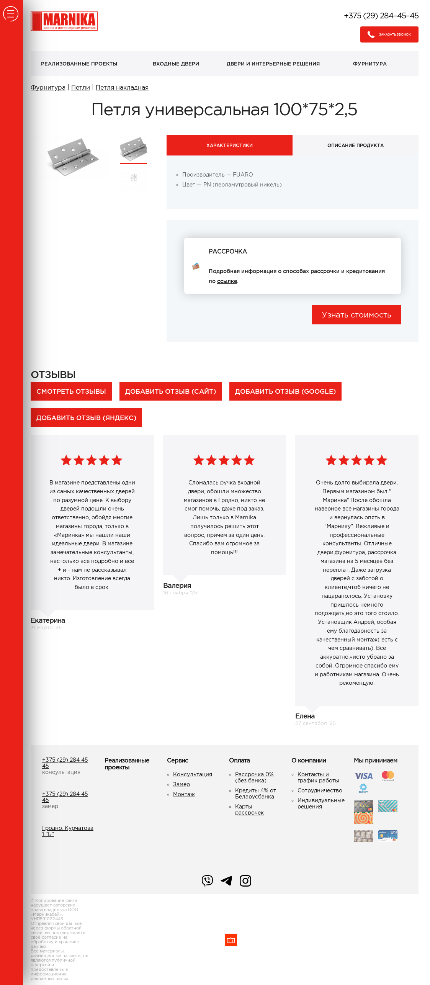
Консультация (192, 774)
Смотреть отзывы (71, 391)
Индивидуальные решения (321, 803)
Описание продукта (355, 145)
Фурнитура (370, 64)
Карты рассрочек (249, 809)
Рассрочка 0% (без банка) (254, 777)
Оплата (239, 760)
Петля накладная (122, 87)
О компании (308, 760)
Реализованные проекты (79, 64)
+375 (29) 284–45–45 (381, 15)
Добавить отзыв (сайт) (170, 391)
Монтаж (184, 794)
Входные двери (176, 64)
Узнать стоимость (356, 315)
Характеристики (229, 145)
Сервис (177, 760)
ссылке (227, 281)
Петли (80, 87)
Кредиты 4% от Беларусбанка (255, 793)
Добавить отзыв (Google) (285, 391)
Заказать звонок (387, 34)
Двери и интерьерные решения (273, 64)
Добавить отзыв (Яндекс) (86, 417)
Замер (181, 784)
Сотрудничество (320, 790)
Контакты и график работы (318, 777)
